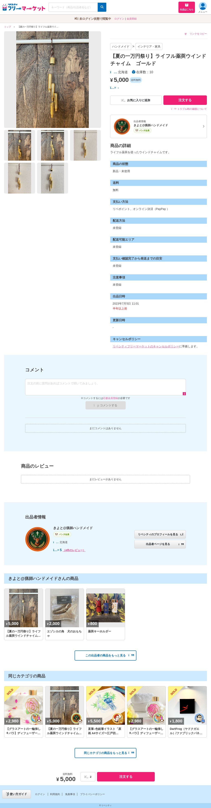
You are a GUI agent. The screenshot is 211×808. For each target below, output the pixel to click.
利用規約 (55, 794)
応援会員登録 (110, 398)
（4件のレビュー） (74, 550)
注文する (185, 100)
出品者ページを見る (165, 544)
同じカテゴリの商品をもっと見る (109, 753)
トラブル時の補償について (189, 109)
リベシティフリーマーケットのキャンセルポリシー (146, 346)
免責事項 (70, 794)
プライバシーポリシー (92, 794)
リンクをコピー (196, 33)
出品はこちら (186, 7)
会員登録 (132, 18)
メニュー (202, 7)
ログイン (119, 18)
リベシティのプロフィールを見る (161, 534)
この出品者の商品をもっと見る (109, 655)
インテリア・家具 (149, 46)
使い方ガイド (16, 794)
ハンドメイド (120, 46)
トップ (7, 27)
